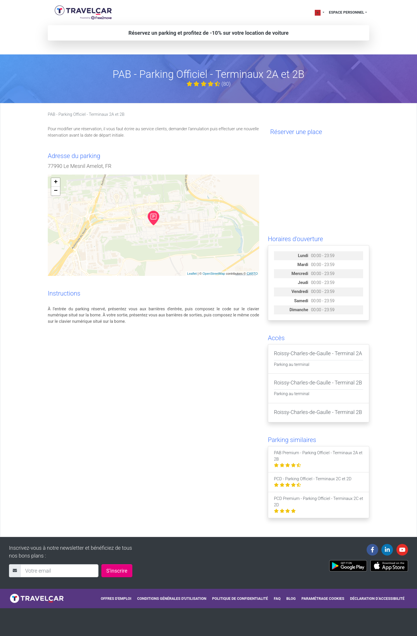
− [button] (56, 191)
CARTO (252, 273)
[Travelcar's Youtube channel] (402, 550)
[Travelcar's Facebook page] (372, 550)
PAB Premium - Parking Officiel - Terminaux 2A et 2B (318, 459)
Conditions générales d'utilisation (171, 598)
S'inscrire (116, 571)
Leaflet (192, 273)
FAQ (277, 598)
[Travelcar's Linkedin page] (387, 550)
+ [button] (56, 182)
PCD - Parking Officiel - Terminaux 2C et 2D (313, 482)
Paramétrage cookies (322, 598)
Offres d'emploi (116, 598)
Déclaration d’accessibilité (377, 598)
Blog (291, 598)
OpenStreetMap (213, 273)
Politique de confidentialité (240, 598)
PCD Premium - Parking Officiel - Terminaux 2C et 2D (318, 505)
